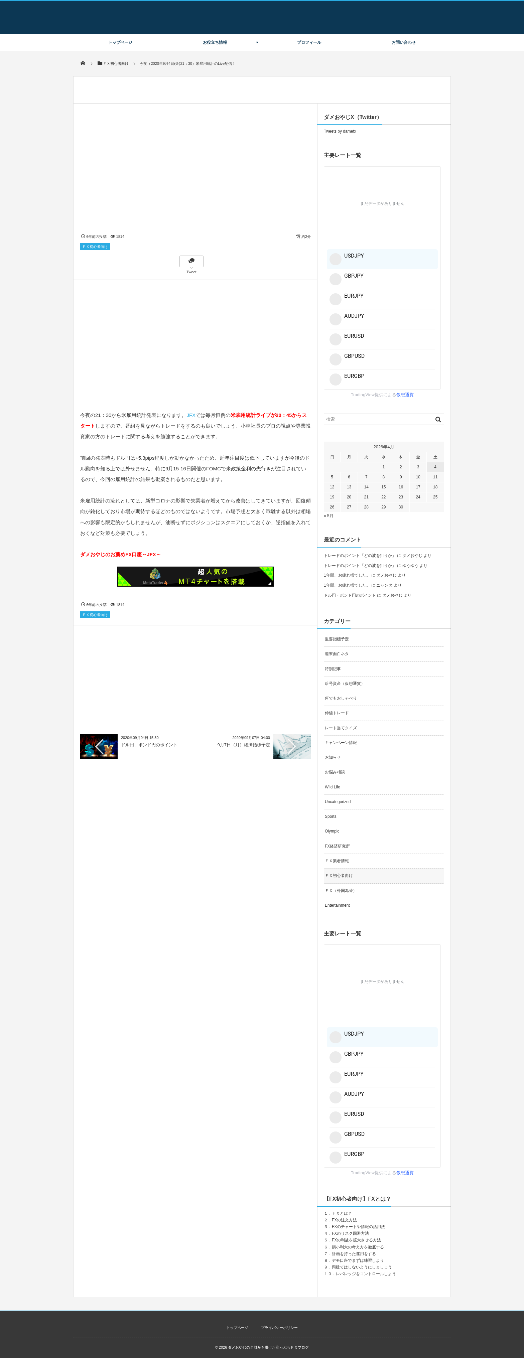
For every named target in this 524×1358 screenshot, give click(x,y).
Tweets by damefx (340, 131)
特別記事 (333, 668)
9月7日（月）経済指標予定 (244, 744)
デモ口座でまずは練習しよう (358, 1260)
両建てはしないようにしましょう (362, 1267)
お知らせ (333, 757)
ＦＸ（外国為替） (341, 890)
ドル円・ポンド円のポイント (350, 595)
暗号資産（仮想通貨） (345, 683)
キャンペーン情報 (341, 742)
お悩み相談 (335, 772)
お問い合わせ (404, 42)
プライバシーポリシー (279, 1328)
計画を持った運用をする (354, 1253)
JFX (190, 415)
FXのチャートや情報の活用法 (358, 1226)
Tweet (191, 272)
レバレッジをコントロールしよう (366, 1273)
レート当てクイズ (341, 728)
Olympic (332, 831)
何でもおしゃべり (341, 698)
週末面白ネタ (337, 653)
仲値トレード (337, 713)
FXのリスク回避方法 (350, 1233)
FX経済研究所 (337, 846)
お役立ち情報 (215, 42)
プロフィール (309, 42)
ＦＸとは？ (342, 1213)
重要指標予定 (337, 639)
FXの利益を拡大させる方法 (356, 1240)
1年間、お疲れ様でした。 (347, 575)
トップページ (120, 42)
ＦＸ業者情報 (337, 861)
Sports (331, 816)
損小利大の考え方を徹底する (358, 1247)
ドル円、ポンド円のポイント (149, 744)
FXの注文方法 (344, 1220)
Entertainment (337, 905)
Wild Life (332, 787)
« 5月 (329, 515)
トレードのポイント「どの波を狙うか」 (360, 555)
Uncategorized (338, 801)
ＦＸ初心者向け (95, 247)
